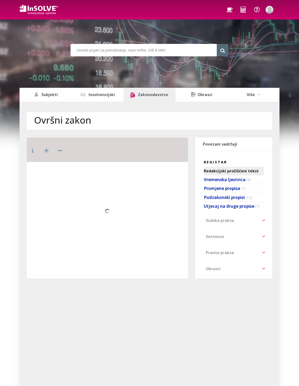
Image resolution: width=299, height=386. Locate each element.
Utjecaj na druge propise (229, 206)
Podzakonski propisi (224, 197)
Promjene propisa (222, 188)
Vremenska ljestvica (225, 179)
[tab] (233, 220)
